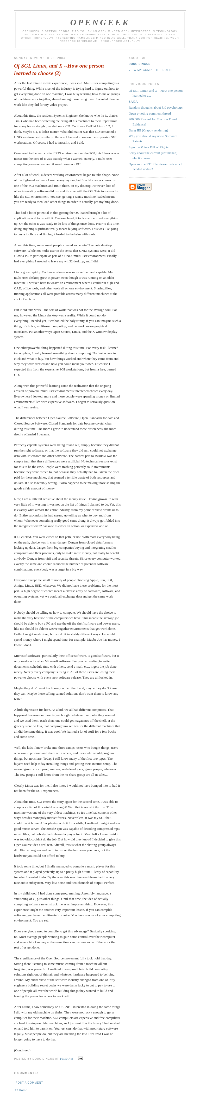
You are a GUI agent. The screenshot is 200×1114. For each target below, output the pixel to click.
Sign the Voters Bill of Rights (148, 147)
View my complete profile (151, 70)
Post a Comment (29, 1082)
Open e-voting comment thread (150, 113)
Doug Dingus (140, 64)
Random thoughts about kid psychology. (156, 107)
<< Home (20, 1090)
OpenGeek (100, 22)
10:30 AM (66, 1058)
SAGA (133, 101)
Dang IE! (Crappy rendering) (148, 130)
